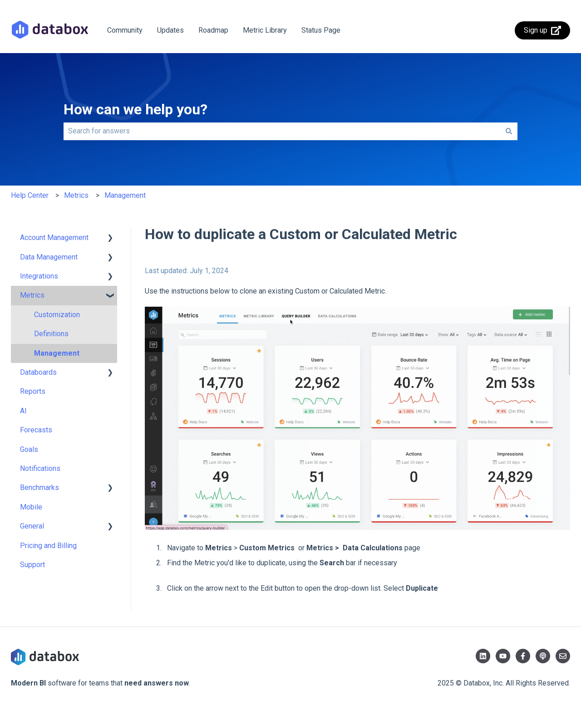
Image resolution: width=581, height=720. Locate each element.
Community (125, 30)
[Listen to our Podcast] (543, 656)
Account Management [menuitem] (54, 237)
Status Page (320, 30)
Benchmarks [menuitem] (39, 487)
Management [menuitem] (56, 353)
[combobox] (282, 131)
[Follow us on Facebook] (523, 656)
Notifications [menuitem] (40, 468)
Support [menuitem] (32, 564)
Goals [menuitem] (29, 449)
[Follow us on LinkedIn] (483, 656)
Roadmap (213, 30)
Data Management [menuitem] (49, 257)
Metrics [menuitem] (32, 295)
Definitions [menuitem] (51, 333)
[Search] (508, 131)
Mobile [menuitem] (31, 507)
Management (125, 195)
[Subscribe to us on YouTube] (503, 656)
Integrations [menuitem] (39, 276)
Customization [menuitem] (57, 314)
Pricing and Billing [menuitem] (48, 545)
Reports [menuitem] (32, 391)
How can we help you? (135, 109)
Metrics (76, 195)
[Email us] (563, 656)
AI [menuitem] (23, 411)
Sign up (542, 30)
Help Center (30, 195)
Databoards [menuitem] (38, 372)
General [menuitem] (32, 526)
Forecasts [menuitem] (36, 430)
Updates (170, 30)
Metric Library (265, 30)
